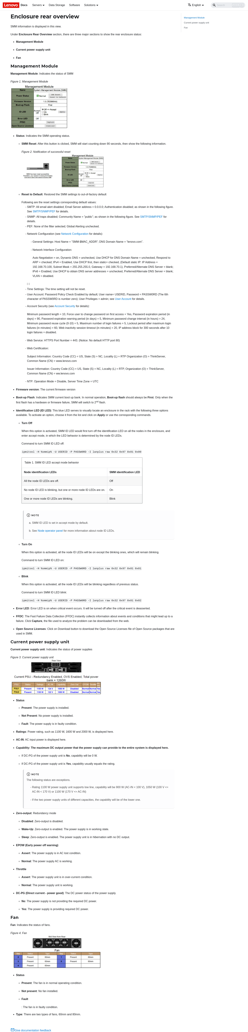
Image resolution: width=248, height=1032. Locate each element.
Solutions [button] (89, 5)
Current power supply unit (196, 22)
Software (74, 5)
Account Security (64, 306)
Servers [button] (37, 5)
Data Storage (57, 5)
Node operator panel (50, 530)
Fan (186, 27)
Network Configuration (74, 233)
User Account (123, 298)
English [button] (194, 5)
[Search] (228, 5)
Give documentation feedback (31, 1030)
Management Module (194, 17)
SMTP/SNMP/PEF (44, 211)
